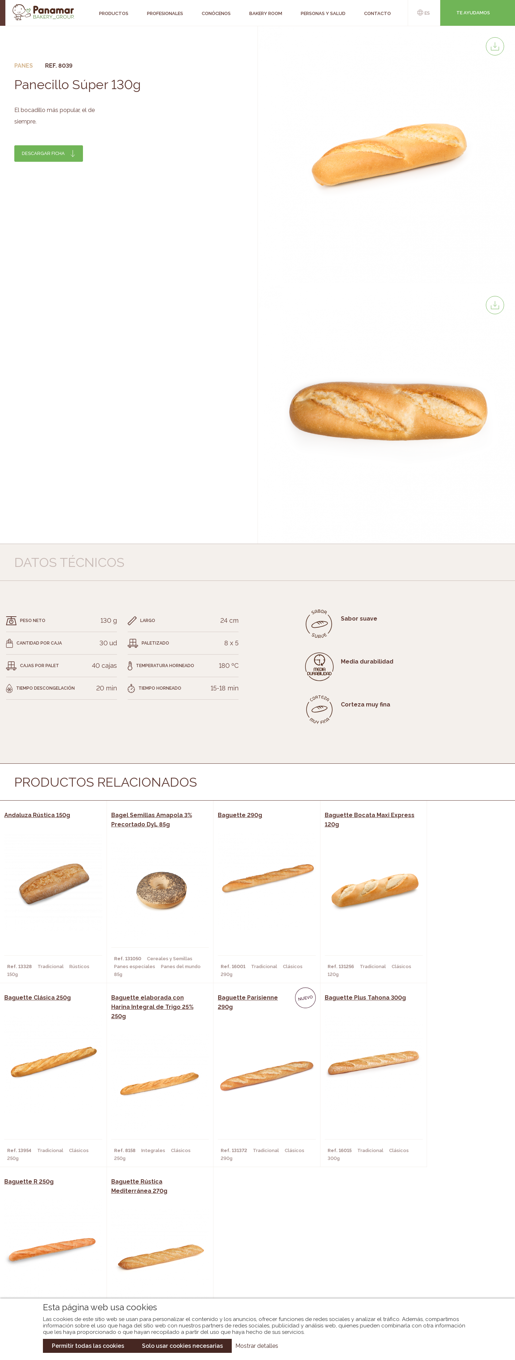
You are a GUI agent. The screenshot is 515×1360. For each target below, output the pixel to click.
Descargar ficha (43, 153)
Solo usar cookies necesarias (182, 1345)
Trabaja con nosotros (438, 1235)
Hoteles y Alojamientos (148, 1274)
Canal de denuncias (438, 1280)
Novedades (243, 1241)
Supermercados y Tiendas (150, 1263)
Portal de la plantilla (438, 1258)
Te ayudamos (473, 12)
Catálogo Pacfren (253, 1284)
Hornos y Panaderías (144, 1252)
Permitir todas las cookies (88, 1345)
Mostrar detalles (256, 1345)
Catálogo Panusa (251, 1274)
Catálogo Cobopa (252, 1263)
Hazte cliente (57, 1274)
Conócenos (54, 1241)
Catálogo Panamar (254, 1252)
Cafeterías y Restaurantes (152, 1241)
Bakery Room (55, 1252)
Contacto (52, 1263)
